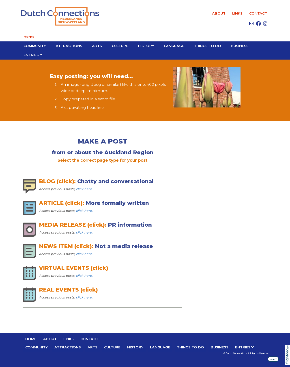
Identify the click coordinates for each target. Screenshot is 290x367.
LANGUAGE (174, 46)
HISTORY (146, 46)
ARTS (97, 46)
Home (29, 36)
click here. (84, 189)
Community (35, 46)
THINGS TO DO (207, 46)
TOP (273, 359)
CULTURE (120, 46)
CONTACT (258, 13)
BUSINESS (240, 46)
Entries (31, 55)
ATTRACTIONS (69, 46)
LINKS (237, 13)
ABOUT (219, 13)
